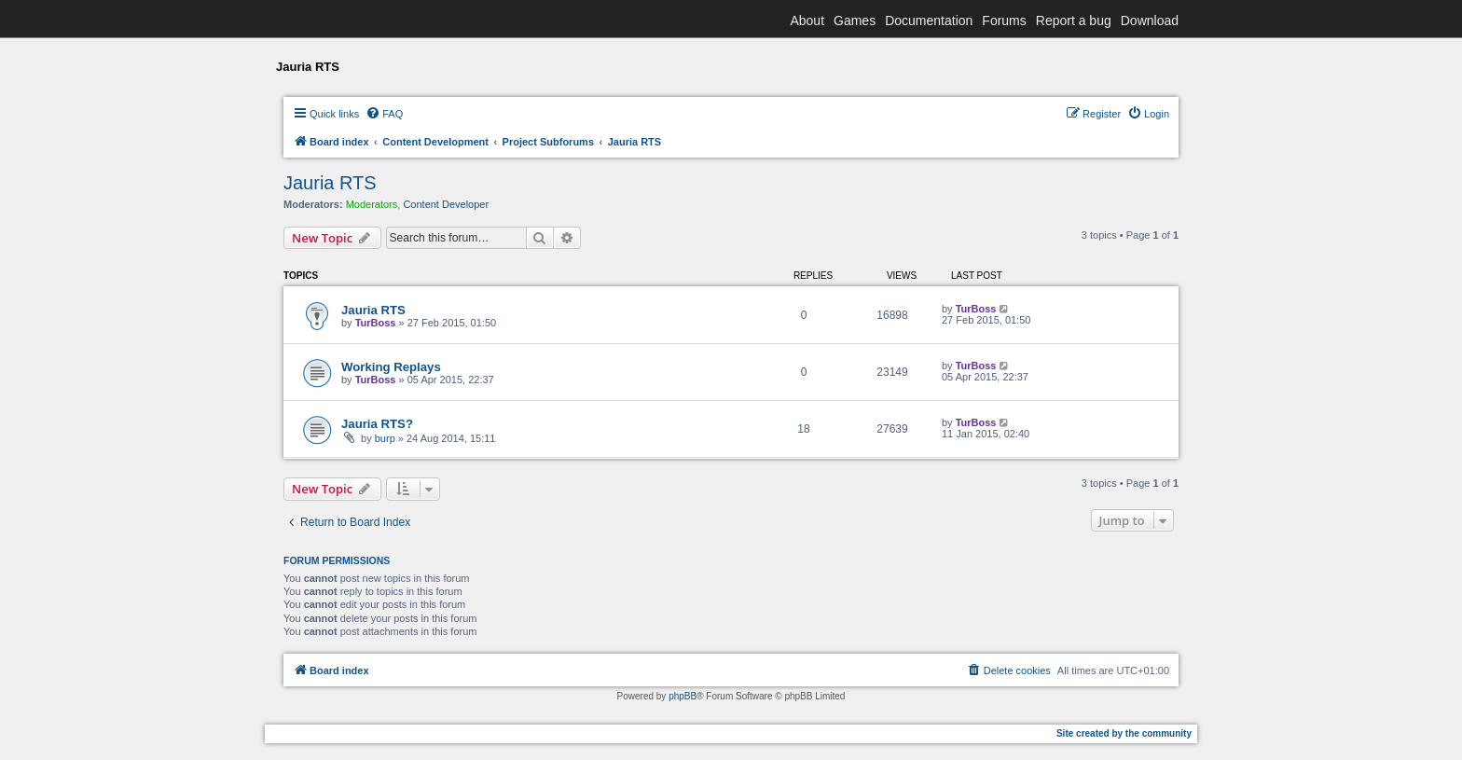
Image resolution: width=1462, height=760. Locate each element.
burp (385, 438)
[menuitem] (384, 114)
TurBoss (375, 322)
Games (855, 20)
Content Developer (446, 204)
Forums (1004, 20)
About (807, 20)
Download (1150, 20)
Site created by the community (1124, 733)
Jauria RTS (330, 183)
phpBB (683, 696)
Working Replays (391, 367)
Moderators (372, 204)
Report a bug (1073, 20)
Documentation (928, 20)
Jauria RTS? (377, 424)
